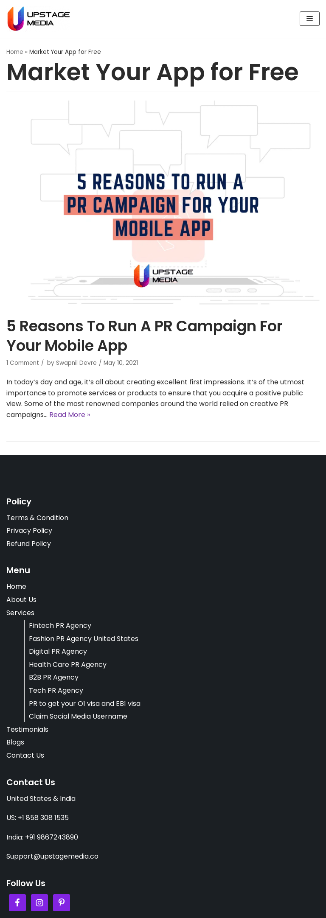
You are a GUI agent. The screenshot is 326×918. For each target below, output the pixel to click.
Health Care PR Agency (68, 664)
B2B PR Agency (54, 677)
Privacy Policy (29, 530)
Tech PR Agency (56, 690)
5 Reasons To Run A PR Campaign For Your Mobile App (144, 336)
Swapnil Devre (76, 363)
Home (14, 52)
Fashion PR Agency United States (83, 639)
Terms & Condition (37, 518)
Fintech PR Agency (60, 625)
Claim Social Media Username (78, 716)
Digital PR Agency (58, 651)
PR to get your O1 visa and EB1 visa (85, 703)
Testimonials (27, 729)
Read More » (69, 415)
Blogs (15, 742)
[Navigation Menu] (310, 18)
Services (20, 613)
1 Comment (22, 363)
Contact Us (25, 755)
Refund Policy (28, 544)
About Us (21, 600)
